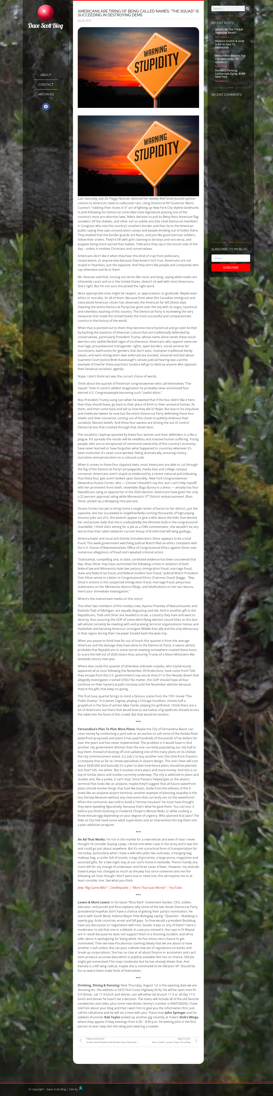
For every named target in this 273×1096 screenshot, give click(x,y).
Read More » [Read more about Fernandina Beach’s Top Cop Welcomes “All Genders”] (222, 66)
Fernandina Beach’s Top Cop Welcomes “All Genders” (230, 59)
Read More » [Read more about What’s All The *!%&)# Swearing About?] (222, 37)
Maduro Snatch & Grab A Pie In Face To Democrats (229, 44)
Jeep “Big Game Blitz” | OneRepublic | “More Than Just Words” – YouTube (130, 888)
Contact (45, 84)
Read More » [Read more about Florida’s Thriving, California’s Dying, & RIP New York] (222, 81)
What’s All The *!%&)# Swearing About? (229, 31)
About (45, 75)
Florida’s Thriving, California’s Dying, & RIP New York (230, 74)
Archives (46, 94)
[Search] (247, 8)
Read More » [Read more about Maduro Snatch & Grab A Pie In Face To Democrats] (222, 51)
